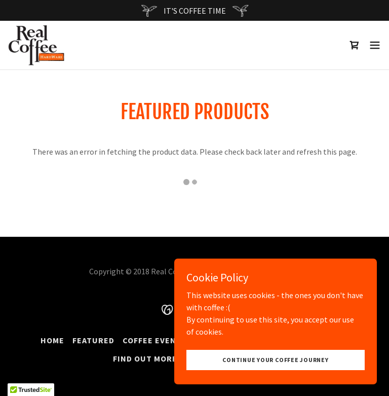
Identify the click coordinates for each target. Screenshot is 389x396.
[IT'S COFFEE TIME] (194, 10)
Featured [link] (93, 340)
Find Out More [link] (145, 358)
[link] (36, 45)
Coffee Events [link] (155, 340)
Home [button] (52, 340)
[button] (375, 45)
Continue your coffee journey (275, 360)
